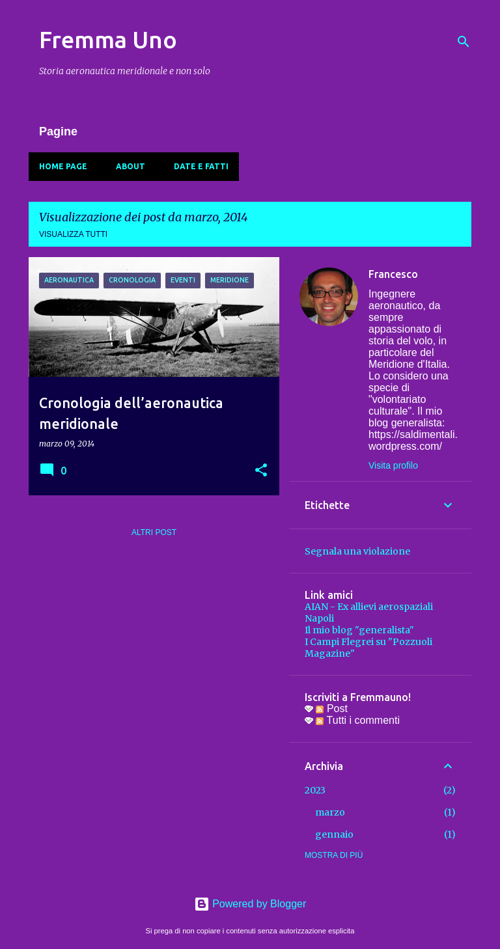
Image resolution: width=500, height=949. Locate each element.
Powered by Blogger (250, 903)
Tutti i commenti (357, 720)
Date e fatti (201, 166)
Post (331, 708)
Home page (63, 166)
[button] (261, 471)
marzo (330, 812)
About (130, 166)
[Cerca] (463, 41)
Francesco (393, 274)
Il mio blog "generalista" (359, 630)
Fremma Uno (108, 39)
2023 (315, 790)
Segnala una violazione (357, 551)
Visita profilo (393, 465)
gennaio (334, 834)
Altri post (154, 532)
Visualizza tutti (73, 234)
